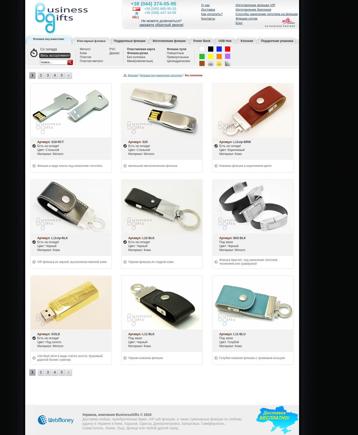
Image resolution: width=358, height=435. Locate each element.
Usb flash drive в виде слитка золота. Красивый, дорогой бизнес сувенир (70, 358)
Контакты (208, 18)
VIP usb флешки (162, 419)
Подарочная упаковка (277, 41)
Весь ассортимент (55, 55)
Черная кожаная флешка (145, 358)
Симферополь (212, 424)
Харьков (130, 424)
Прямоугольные (178, 57)
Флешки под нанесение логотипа (161, 75)
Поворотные (175, 53)
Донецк (132, 428)
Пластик (85, 57)
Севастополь (92, 428)
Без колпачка (136, 57)
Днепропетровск (166, 424)
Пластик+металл (91, 61)
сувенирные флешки (206, 419)
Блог (239, 23)
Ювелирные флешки (91, 41)
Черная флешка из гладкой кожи (151, 262)
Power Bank (202, 41)
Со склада (48, 49)
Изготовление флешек (169, 41)
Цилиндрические (178, 61)
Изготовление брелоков (253, 9)
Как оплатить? (212, 14)
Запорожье (190, 424)
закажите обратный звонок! (161, 25)
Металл (85, 49)
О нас (205, 5)
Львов (110, 428)
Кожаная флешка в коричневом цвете (245, 166)
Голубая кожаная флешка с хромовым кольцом (252, 358)
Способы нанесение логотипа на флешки (267, 14)
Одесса (145, 424)
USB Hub (225, 41)
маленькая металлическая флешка (152, 166)
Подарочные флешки (129, 41)
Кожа (83, 53)
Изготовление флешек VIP (255, 5)
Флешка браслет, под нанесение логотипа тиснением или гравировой (248, 261)
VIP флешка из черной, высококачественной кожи (71, 262)
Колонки (247, 41)
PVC (112, 49)
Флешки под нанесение (48, 39)
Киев (118, 424)
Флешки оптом (247, 18)
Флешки (133, 75)
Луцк (121, 428)
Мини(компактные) (140, 61)
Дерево (114, 53)
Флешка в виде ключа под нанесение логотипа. (70, 166)
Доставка (208, 9)
